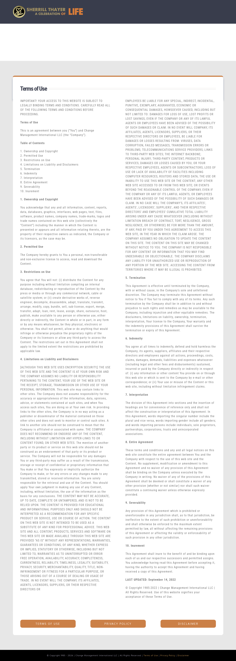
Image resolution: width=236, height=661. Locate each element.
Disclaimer (183, 655)
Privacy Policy (167, 655)
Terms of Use (151, 655)
